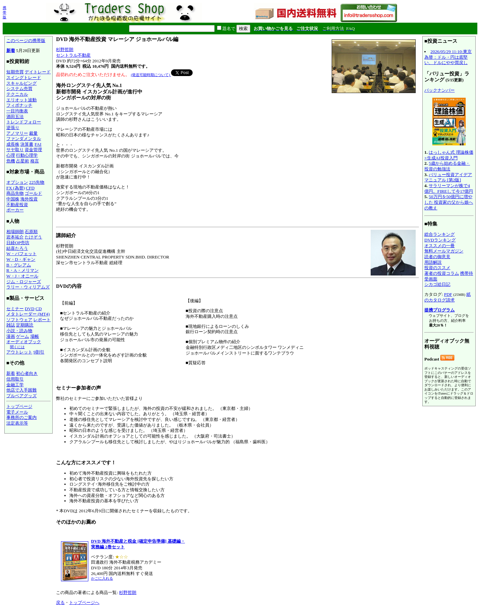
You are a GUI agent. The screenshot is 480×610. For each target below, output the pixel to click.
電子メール (17, 412)
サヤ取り (15, 149)
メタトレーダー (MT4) (28, 314)
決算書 (26, 144)
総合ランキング (439, 234)
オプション (17, 182)
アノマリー (17, 133)
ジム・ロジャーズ (23, 281)
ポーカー (15, 209)
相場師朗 (15, 231)
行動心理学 (27, 155)
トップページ (19, 406)
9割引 (38, 352)
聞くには (17, 347)
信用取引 (15, 379)
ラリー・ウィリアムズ (28, 286)
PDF (448, 294)
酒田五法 (15, 116)
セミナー (15, 308)
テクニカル (17, 94)
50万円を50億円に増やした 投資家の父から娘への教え (448, 202)
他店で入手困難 (21, 390)
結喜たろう (17, 248)
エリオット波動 (21, 99)
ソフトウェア (19, 319)
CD (39, 308)
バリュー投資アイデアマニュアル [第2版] (448, 177)
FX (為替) (15, 187)
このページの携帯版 (25, 40)
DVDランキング (440, 239)
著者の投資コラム (441, 273)
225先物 (36, 182)
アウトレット (19, 352)
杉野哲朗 (64, 49)
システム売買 (19, 88)
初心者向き (27, 373)
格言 (34, 160)
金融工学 (15, 384)
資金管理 (33, 149)
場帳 (34, 336)
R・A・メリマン (22, 270)
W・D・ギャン (20, 259)
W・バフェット (21, 253)
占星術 (22, 160)
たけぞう (33, 236)
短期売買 (15, 71)
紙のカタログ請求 (447, 297)
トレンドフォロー (23, 121)
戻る (60, 602)
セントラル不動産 (73, 55)
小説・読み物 (19, 330)
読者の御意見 (437, 256)
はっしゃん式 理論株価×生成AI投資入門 (448, 155)
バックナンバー (439, 90)
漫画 (10, 336)
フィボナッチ (19, 105)
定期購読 (24, 325)
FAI (38, 144)
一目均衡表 (17, 110)
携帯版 (4, 12)
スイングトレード (23, 77)
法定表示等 (17, 423)
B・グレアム (18, 264)
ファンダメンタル (23, 138)
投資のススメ (437, 267)
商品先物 (15, 193)
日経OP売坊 (17, 242)
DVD (29, 308)
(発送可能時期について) (151, 75)
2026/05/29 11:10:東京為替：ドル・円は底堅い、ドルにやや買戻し (448, 57)
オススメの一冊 (439, 245)
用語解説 (433, 262)
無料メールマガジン (443, 250)
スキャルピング (21, 83)
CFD (30, 187)
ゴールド (33, 193)
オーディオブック (23, 341)
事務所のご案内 (21, 417)
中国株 (12, 198)
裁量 (33, 133)
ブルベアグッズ (21, 395)
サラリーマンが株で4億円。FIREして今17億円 (448, 188)
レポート (42, 319)
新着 (10, 50)
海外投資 (29, 198)
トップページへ (84, 602)
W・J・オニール (22, 275)
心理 (10, 155)
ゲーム (22, 336)
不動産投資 (17, 204)
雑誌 (10, 325)
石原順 (31, 231)
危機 (10, 160)
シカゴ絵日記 (437, 284)
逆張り (12, 127)
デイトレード (38, 71)
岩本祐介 (15, 236)
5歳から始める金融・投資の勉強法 (447, 166)
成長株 (12, 144)
